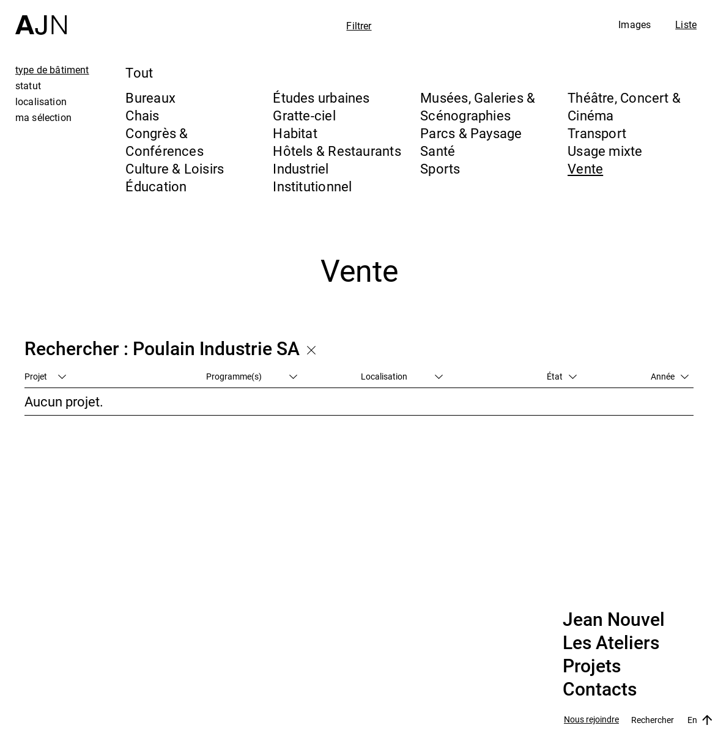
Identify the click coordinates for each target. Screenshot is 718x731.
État (562, 376)
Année (670, 376)
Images (634, 24)
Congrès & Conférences (164, 142)
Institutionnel (312, 186)
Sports (440, 168)
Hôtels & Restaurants (337, 151)
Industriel (300, 168)
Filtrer (358, 25)
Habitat (295, 133)
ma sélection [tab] (43, 117)
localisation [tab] (41, 101)
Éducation (156, 186)
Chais (142, 115)
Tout (139, 72)
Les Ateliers (611, 643)
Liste (686, 24)
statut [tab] (28, 85)
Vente (585, 168)
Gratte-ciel (304, 115)
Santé (437, 151)
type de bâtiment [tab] (52, 69)
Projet (45, 376)
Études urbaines (321, 97)
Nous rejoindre (591, 719)
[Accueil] (41, 17)
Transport (597, 133)
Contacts (600, 689)
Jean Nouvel (614, 619)
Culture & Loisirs (174, 168)
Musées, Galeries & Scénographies (477, 106)
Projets (592, 666)
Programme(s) (251, 376)
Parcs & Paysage (471, 133)
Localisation (402, 376)
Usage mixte (605, 151)
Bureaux (150, 97)
